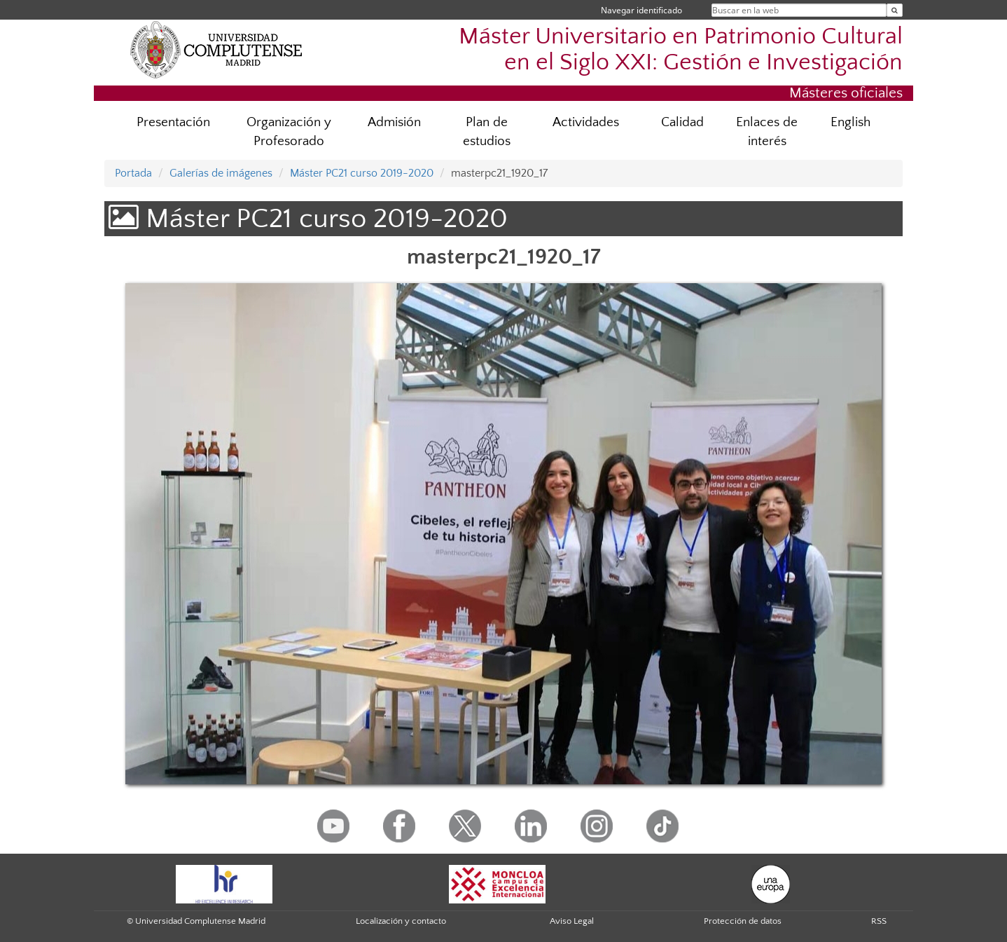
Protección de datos (743, 921)
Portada (133, 173)
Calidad (682, 122)
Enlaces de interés (767, 132)
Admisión (394, 122)
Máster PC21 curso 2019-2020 (361, 173)
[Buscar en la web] (895, 10)
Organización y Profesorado (288, 132)
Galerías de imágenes (220, 173)
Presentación (173, 122)
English (850, 122)
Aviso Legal (572, 921)
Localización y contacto (401, 921)
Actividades (586, 122)
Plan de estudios (487, 132)
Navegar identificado (641, 10)
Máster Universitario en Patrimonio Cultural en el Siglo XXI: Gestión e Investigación (681, 50)
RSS (879, 921)
